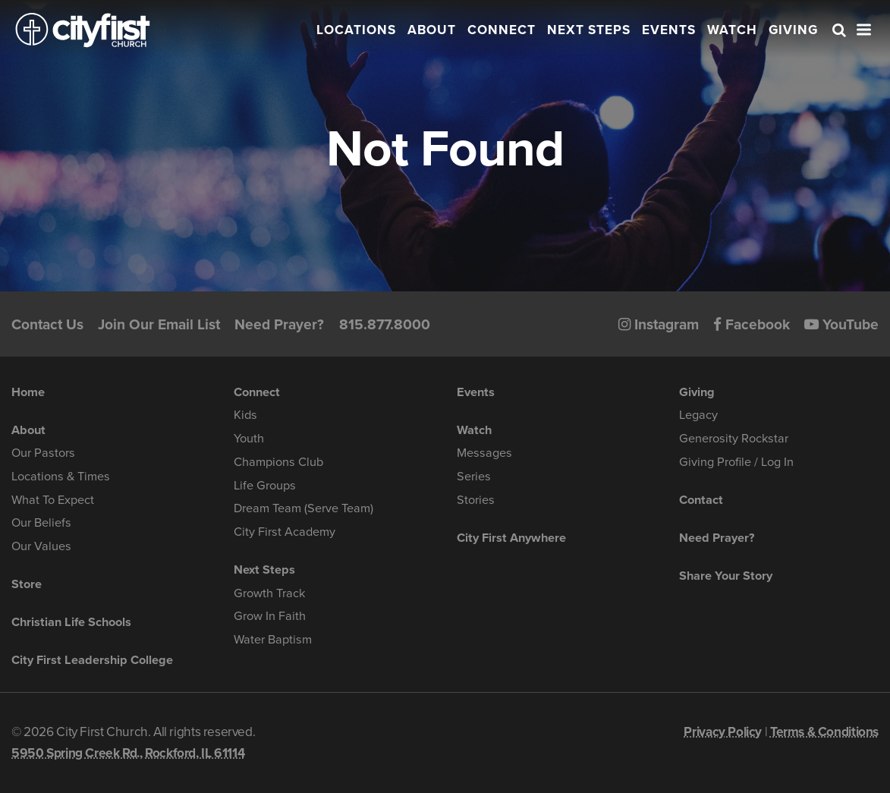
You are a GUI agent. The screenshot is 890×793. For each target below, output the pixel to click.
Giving (793, 30)
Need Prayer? (279, 324)
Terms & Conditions (824, 732)
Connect (501, 30)
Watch (732, 30)
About (431, 30)
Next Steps (589, 30)
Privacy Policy (723, 732)
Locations (356, 30)
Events (669, 30)
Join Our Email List (159, 324)
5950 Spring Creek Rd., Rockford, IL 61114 (127, 753)
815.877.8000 (384, 324)
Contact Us (47, 324)
